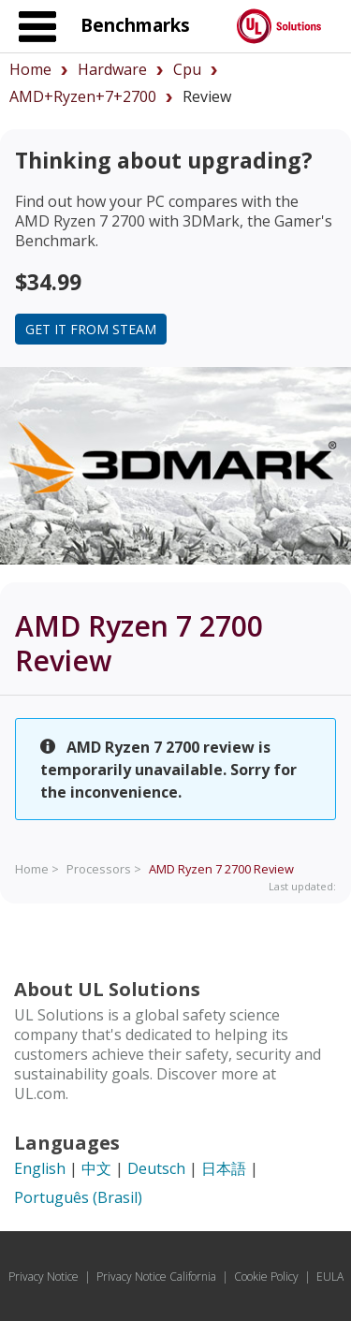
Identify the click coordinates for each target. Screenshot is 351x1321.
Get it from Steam (90, 329)
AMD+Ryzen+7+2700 (82, 96)
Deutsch (156, 1168)
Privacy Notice (43, 1276)
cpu (187, 69)
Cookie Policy (266, 1276)
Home (30, 69)
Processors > (103, 868)
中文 (96, 1168)
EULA (330, 1276)
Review (221, 868)
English (40, 1168)
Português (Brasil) (78, 1197)
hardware (112, 69)
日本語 (223, 1168)
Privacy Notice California (156, 1276)
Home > (37, 868)
